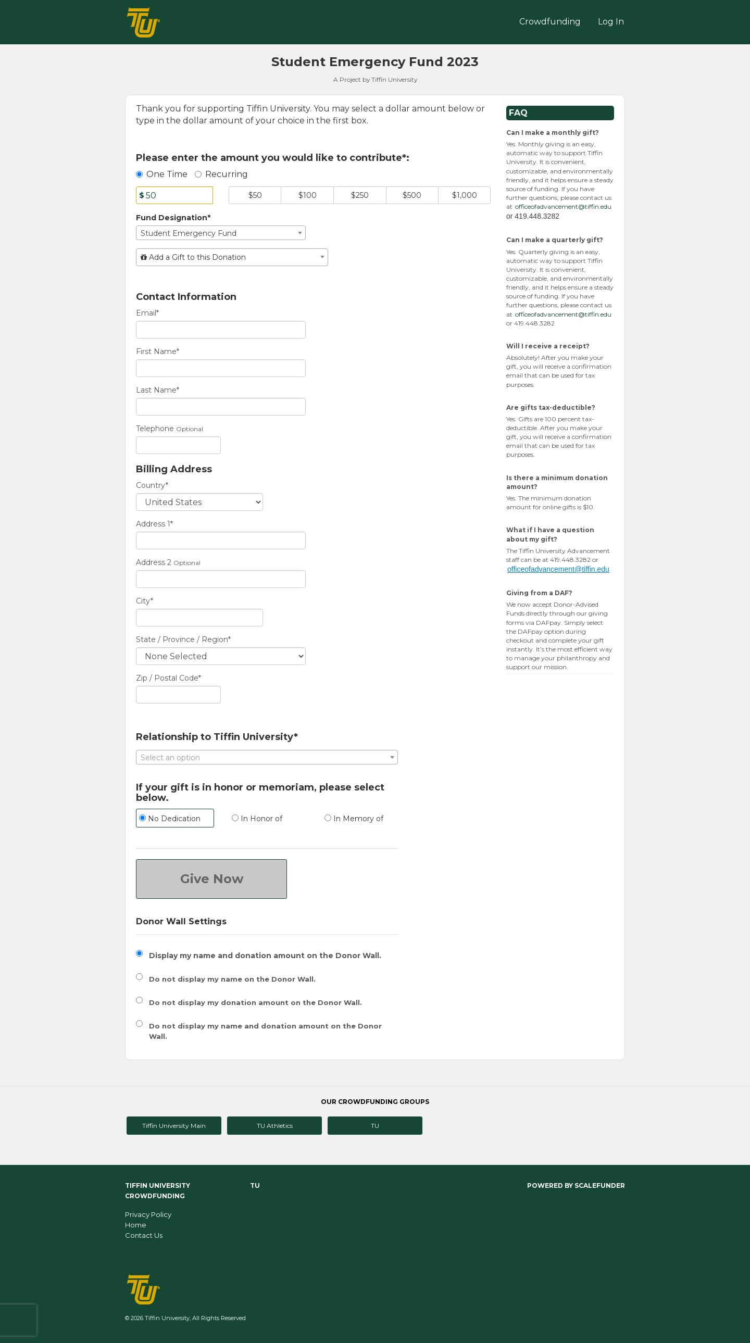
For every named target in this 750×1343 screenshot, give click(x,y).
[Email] (221, 329)
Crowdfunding (550, 22)
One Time (162, 174)
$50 (255, 195)
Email (147, 313)
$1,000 (464, 195)
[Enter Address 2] (221, 579)
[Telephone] (178, 445)
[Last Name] (221, 407)
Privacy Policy (148, 1214)
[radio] (174, 819)
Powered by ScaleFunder (576, 1185)
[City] (199, 617)
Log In (611, 22)
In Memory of (353, 818)
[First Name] (221, 368)
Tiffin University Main (174, 1125)
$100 (307, 195)
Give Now (211, 878)
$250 (360, 195)
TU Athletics (275, 1125)
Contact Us (143, 1235)
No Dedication (170, 818)
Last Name (157, 390)
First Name (157, 351)
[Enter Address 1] (221, 540)
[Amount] (174, 195)
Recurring (221, 174)
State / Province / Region (183, 639)
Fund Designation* (173, 217)
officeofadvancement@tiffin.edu (563, 206)
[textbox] (232, 257)
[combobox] (221, 232)
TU (375, 1125)
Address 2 (153, 562)
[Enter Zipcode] (178, 695)
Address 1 (154, 524)
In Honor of (257, 818)
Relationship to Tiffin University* (217, 737)
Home (135, 1225)
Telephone (155, 428)
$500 (412, 195)
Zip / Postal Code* (168, 678)
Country (152, 485)
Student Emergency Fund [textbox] (188, 233)
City (144, 601)
